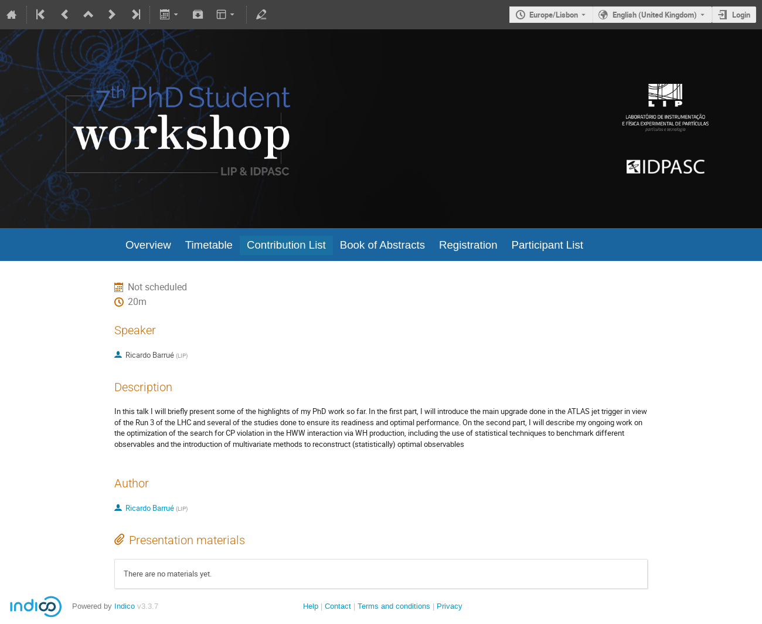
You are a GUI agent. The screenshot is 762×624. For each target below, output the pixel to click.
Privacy (449, 606)
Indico (124, 606)
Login (741, 14)
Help (310, 606)
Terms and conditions (394, 606)
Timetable (209, 245)
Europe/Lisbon (553, 14)
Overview (148, 245)
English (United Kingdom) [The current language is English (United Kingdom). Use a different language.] (655, 14)
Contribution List (286, 245)
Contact (338, 606)
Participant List (547, 245)
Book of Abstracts (382, 245)
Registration (468, 245)
